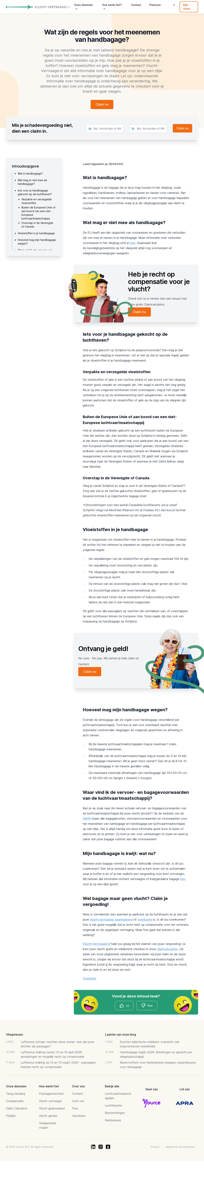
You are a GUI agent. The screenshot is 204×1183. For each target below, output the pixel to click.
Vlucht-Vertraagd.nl (96, 944)
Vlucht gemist (48, 1116)
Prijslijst (11, 1116)
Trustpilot (89, 979)
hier (132, 243)
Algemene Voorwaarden (180, 1147)
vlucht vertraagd (101, 920)
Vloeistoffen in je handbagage (36, 233)
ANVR (87, 819)
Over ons (78, 1102)
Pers (75, 1109)
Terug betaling (15, 1094)
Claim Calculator (17, 1109)
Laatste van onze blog (120, 1035)
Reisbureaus (113, 1121)
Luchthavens (113, 1106)
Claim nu (102, 105)
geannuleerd (124, 920)
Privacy (155, 1147)
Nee (147, 1006)
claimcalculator (167, 950)
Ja (124, 1006)
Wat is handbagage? (30, 173)
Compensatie (15, 1102)
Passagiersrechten (51, 1094)
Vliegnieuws (14, 1035)
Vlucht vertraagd (50, 1102)
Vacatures (78, 1116)
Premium (155, 4)
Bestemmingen (115, 1113)
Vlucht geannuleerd (52, 1109)
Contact (136, 4)
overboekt (144, 920)
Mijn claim (186, 6)
